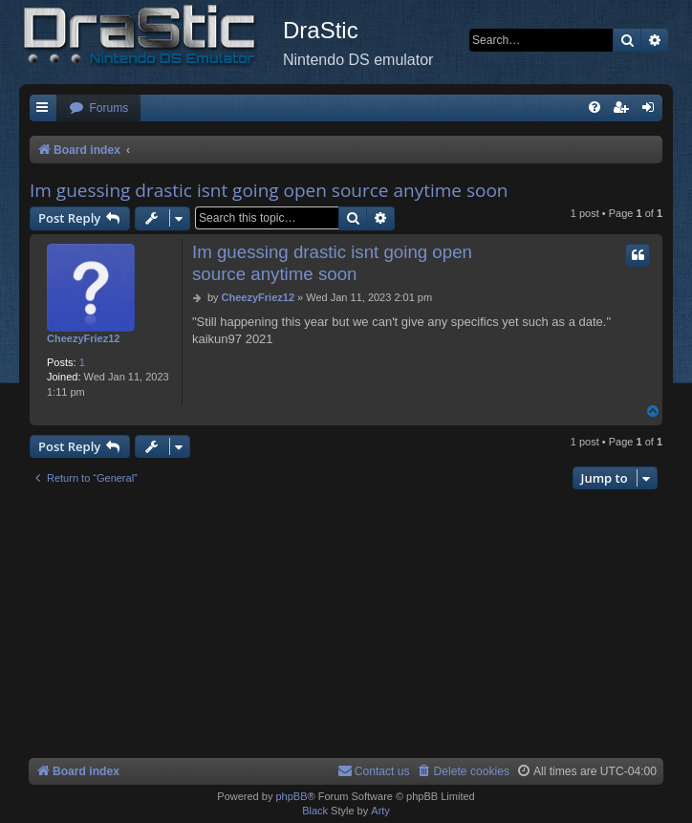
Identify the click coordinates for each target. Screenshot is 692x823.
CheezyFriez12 (83, 338)
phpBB (291, 796)
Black (315, 810)
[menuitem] (98, 108)
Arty (380, 810)
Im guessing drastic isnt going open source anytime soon (269, 190)
